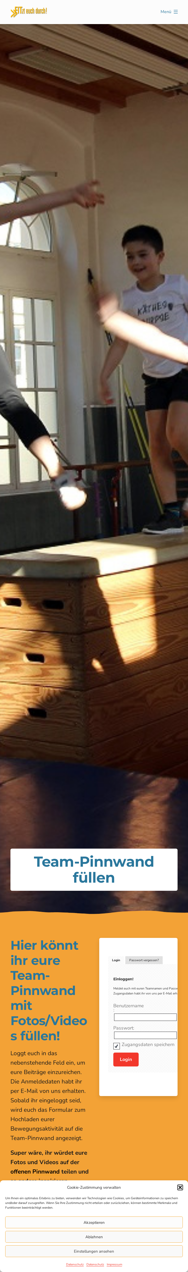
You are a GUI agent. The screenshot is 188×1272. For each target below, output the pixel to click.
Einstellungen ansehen (94, 1251)
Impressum (114, 1264)
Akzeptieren (94, 1222)
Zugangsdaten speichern (148, 1044)
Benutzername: (128, 1008)
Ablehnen (94, 1237)
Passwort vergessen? (144, 960)
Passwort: (123, 1028)
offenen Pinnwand (35, 1172)
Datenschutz (75, 1264)
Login (116, 960)
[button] (180, 1187)
